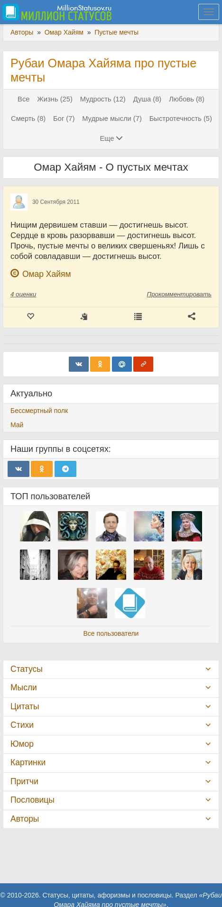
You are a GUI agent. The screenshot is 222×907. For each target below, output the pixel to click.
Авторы (24, 819)
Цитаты (24, 706)
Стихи (22, 725)
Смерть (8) (28, 118)
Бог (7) (63, 118)
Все (23, 99)
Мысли (23, 687)
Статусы (26, 669)
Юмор (22, 744)
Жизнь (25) (54, 99)
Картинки (28, 762)
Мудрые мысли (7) (112, 118)
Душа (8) (147, 99)
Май (16, 425)
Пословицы (32, 800)
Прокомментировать (179, 294)
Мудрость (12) (103, 99)
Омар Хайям (46, 274)
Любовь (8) (186, 99)
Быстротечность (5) (180, 118)
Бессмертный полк (39, 410)
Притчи (24, 781)
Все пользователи (111, 633)
